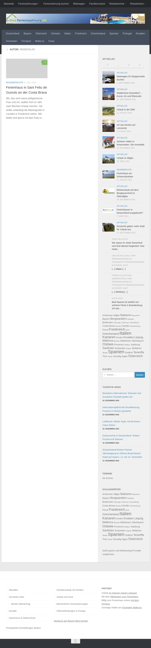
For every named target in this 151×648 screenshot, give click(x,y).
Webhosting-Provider (130, 550)
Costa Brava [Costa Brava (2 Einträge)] (108, 326)
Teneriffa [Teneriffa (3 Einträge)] (138, 352)
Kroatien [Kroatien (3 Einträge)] (128, 337)
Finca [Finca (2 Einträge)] (105, 329)
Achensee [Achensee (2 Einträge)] (107, 315)
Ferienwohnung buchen (56, 3)
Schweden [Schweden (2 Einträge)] (120, 348)
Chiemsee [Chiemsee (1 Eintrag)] (125, 322)
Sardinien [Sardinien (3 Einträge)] (108, 348)
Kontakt (13, 611)
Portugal (127, 33)
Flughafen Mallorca (132, 607)
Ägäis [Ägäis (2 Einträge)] (125, 356)
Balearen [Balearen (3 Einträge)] (125, 315)
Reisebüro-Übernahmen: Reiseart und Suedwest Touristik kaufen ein (121, 395)
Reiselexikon (137, 3)
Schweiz (55, 33)
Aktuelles (122, 73)
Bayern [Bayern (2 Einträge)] (106, 319)
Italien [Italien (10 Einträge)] (125, 333)
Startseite (9, 3)
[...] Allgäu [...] (119, 269)
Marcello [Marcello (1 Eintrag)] (117, 341)
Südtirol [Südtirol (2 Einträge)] (129, 352)
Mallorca (39, 41)
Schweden (11, 41)
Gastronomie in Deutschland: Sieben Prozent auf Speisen (120, 437)
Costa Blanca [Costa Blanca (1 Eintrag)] (134, 322)
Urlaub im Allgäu (125, 158)
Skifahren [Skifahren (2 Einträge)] (137, 348)
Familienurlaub (97, 3)
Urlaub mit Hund (65, 597)
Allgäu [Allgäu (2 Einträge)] (116, 315)
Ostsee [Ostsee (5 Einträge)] (107, 344)
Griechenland (98, 33)
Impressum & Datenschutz (22, 618)
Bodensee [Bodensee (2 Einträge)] (107, 322)
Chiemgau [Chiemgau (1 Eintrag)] (117, 322)
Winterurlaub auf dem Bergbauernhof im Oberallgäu (127, 193)
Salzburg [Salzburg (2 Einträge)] (135, 344)
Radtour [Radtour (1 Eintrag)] (127, 345)
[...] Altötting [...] (119, 291)
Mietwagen (79, 3)
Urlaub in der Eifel (126, 109)
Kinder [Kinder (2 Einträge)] (119, 337)
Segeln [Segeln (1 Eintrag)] (128, 348)
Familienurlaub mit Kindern (70, 590)
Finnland (26, 41)
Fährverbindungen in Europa (71, 611)
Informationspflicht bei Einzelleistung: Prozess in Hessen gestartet (121, 409)
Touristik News (111, 387)
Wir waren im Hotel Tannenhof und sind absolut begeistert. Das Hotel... (128, 245)
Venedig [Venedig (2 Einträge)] (117, 356)
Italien (67, 33)
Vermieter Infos (16, 597)
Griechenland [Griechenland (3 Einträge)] (110, 333)
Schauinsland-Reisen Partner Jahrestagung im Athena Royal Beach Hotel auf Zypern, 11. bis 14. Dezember (122, 453)
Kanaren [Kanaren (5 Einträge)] (108, 337)
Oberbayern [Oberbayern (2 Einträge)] (138, 340)
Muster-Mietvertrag (20, 604)
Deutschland (12, 33)
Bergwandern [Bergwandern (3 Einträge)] (118, 318)
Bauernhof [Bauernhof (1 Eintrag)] (135, 315)
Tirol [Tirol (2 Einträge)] (104, 356)
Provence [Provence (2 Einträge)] (119, 344)
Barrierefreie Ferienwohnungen (72, 604)
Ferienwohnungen (28, 3)
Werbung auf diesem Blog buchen (71, 621)
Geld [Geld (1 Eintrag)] (127, 330)
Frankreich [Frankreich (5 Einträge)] (117, 329)
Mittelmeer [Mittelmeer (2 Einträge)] (125, 340)
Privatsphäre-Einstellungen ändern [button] (23, 628)
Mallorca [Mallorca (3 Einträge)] (107, 340)
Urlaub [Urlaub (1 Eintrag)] (109, 356)
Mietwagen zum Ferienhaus (124, 596)
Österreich (41, 33)
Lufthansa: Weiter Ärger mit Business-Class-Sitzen (121, 423)
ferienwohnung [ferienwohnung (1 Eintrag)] (135, 326)
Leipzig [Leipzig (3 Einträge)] (138, 337)
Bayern (27, 33)
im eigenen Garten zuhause (123, 593)
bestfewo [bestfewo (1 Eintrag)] (130, 319)
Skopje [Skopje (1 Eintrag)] (104, 353)
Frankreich (81, 33)
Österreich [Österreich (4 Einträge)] (135, 356)
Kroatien (140, 33)
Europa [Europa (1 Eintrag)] (118, 326)
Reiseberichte (116, 3)
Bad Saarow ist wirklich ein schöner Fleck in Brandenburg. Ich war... (127, 305)
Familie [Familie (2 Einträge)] (125, 326)
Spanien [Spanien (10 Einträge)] (116, 351)
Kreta (51, 41)
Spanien (113, 33)
